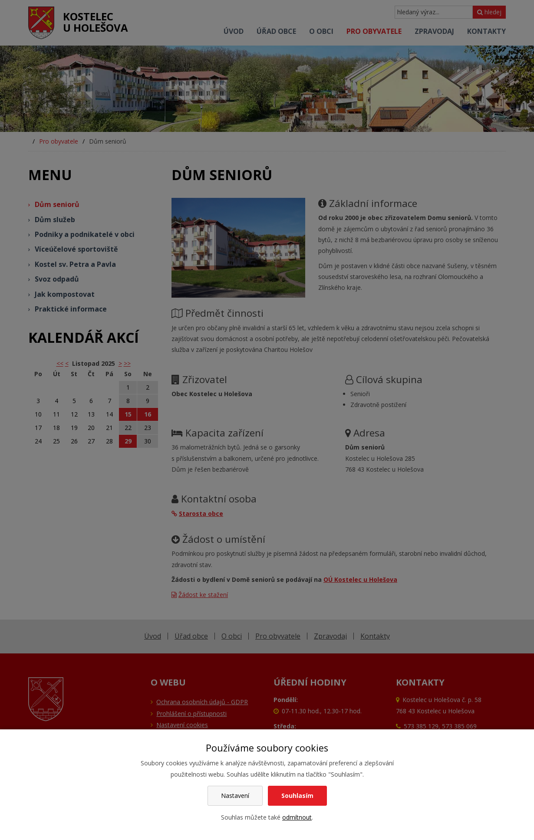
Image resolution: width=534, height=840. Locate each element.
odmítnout (297, 817)
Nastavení (235, 795)
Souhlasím (297, 795)
